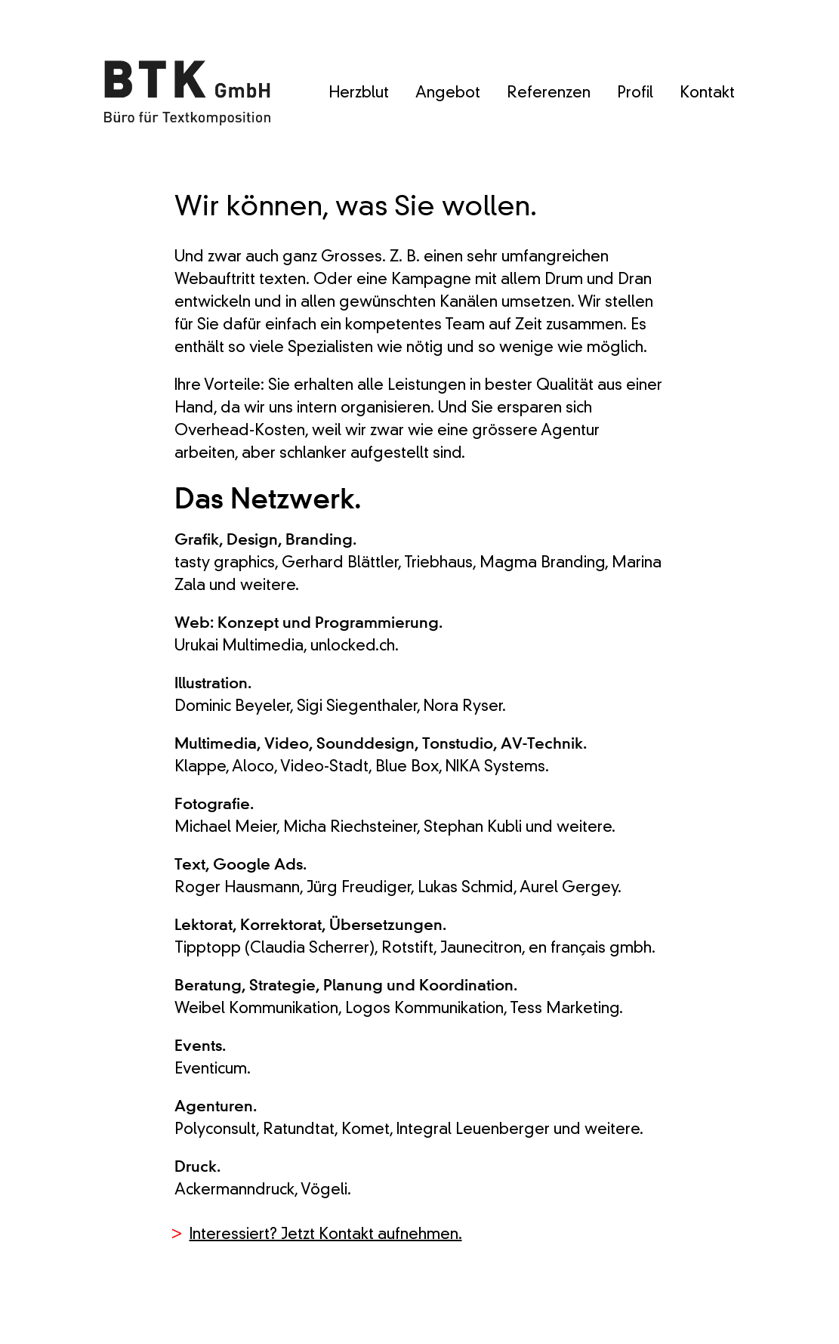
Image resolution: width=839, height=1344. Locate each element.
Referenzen (549, 93)
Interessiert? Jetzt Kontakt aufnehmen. (326, 1235)
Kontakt (707, 93)
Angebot (447, 93)
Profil (635, 93)
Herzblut (359, 93)
